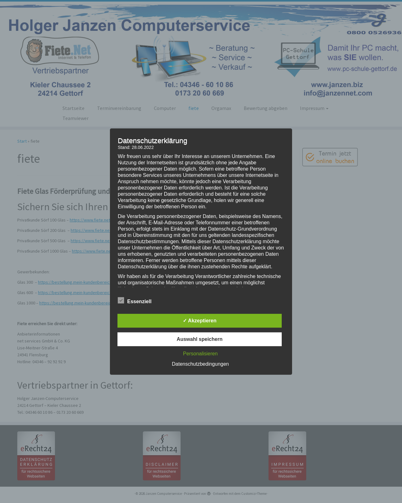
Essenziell (134, 300)
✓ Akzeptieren (200, 320)
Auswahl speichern (200, 339)
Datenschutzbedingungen (200, 364)
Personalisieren (200, 353)
